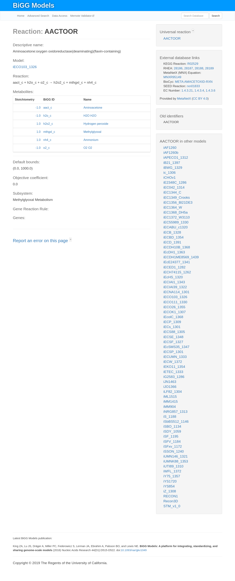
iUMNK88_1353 (175, 461)
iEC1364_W (172, 207)
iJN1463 (169, 382)
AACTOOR (172, 38)
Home (20, 15)
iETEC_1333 (173, 372)
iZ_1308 (169, 491)
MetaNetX (184, 98)
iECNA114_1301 (176, 292)
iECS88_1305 (174, 332)
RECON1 (170, 496)
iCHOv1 (169, 177)
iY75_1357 (171, 476)
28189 (209, 68)
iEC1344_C (172, 192)
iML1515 (170, 396)
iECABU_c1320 (175, 227)
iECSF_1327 (173, 342)
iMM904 (169, 407)
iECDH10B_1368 (176, 247)
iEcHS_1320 (173, 277)
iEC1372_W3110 (176, 217)
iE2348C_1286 (175, 182)
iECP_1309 (172, 322)
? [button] (70, 239)
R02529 (192, 63)
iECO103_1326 (25, 67)
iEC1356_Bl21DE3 (177, 202)
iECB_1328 (172, 232)
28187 (188, 68)
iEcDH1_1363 (174, 252)
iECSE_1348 (173, 337)
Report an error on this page (41, 240)
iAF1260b (170, 152)
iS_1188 (169, 416)
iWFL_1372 (172, 471)
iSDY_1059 (172, 431)
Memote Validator (81, 15)
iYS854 (169, 486)
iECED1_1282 (174, 267)
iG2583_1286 (173, 377)
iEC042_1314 (174, 187)
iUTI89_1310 (173, 466)
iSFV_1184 (172, 441)
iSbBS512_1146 (176, 421)
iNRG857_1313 (175, 412)
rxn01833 (193, 86)
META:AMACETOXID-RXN (193, 81)
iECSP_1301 (173, 352)
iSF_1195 (170, 436)
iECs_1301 (171, 327)
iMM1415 (170, 401)
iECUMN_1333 (175, 357)
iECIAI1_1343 (174, 282)
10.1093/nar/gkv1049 (134, 550)
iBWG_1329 (172, 168)
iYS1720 (170, 481)
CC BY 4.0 (200, 98)
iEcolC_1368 (173, 317)
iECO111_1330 (175, 302)
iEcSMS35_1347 (176, 347)
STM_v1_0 (171, 506)
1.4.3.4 (199, 90)
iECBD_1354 (173, 237)
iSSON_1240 (173, 451)
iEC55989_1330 (175, 222)
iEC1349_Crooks (176, 197)
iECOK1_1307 (174, 312)
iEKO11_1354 (174, 367)
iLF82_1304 (172, 392)
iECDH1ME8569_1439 (181, 257)
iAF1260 (169, 148)
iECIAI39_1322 (175, 287)
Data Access (59, 15)
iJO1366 (169, 387)
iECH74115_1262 (177, 272)
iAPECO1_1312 (175, 157)
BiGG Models (33, 5)
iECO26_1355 (174, 307)
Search (216, 15)
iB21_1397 (171, 163)
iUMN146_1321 (175, 456)
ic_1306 (169, 172)
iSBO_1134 (172, 426)
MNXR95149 (172, 77)
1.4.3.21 (187, 90)
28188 (199, 68)
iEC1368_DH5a (175, 212)
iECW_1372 (172, 362)
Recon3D (170, 501)
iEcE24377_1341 (176, 262)
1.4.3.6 (210, 90)
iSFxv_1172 (172, 446)
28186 (178, 68)
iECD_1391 (172, 242)
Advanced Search (38, 15)
